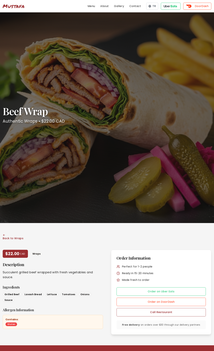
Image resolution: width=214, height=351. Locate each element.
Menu (91, 6)
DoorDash (197, 6)
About (104, 6)
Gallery (119, 6)
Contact (135, 6)
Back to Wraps (13, 237)
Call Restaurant (161, 312)
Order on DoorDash (161, 302)
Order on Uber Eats (161, 291)
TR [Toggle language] (152, 6)
